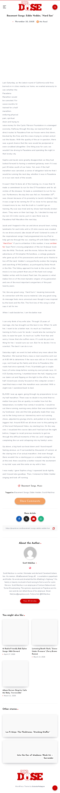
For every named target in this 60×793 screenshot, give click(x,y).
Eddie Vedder (35, 492)
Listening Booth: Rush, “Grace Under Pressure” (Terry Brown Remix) (44, 651)
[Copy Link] (30, 528)
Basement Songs (28, 486)
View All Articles (30, 601)
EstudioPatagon (38, 786)
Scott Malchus (48, 492)
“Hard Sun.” (8, 243)
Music (39, 486)
